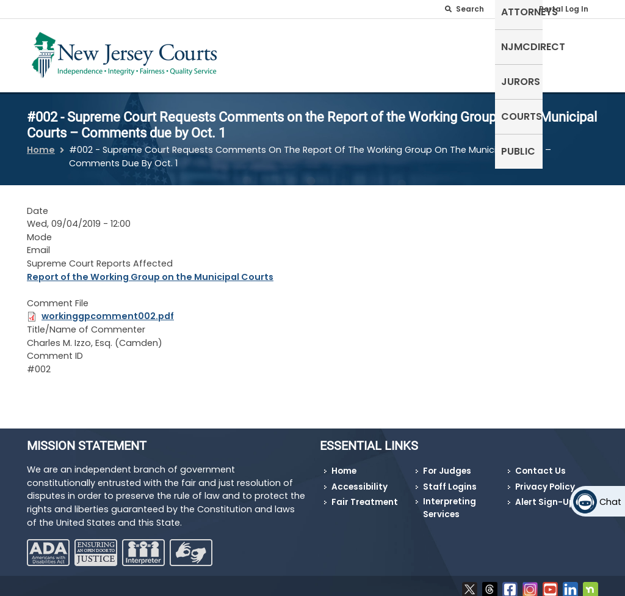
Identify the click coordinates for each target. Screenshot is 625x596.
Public (575, 46)
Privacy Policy (545, 479)
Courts (525, 46)
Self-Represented (255, 53)
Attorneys (336, 46)
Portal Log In (563, 9)
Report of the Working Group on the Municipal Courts (150, 269)
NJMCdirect (409, 46)
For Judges (447, 463)
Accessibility (359, 479)
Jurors (473, 46)
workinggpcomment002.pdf (108, 309)
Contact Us (540, 463)
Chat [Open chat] (610, 502)
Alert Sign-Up (544, 495)
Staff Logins (450, 479)
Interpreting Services (449, 500)
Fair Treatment (364, 495)
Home (41, 142)
